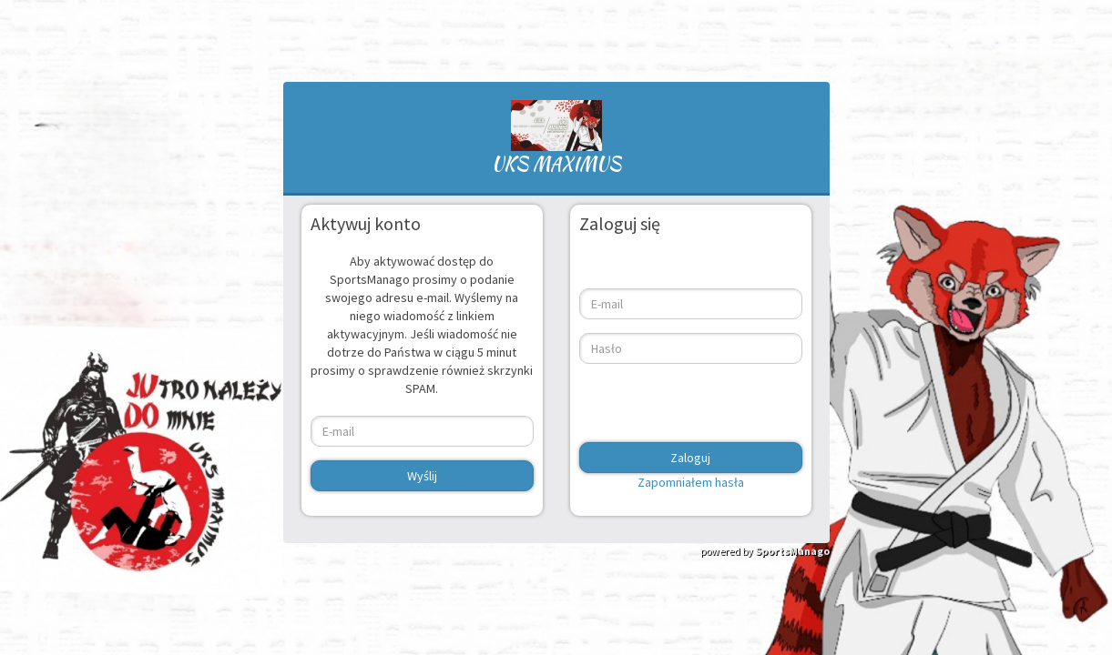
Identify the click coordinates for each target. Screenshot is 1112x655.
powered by (765, 551)
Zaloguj (690, 457)
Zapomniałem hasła (691, 482)
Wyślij (422, 476)
